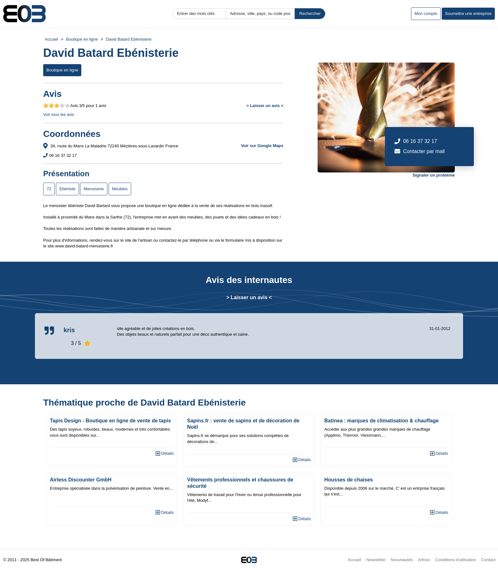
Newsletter (376, 559)
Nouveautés (402, 559)
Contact (488, 559)
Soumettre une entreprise (468, 13)
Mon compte (425, 13)
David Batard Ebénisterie (128, 39)
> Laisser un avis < (264, 105)
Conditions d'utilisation (455, 559)
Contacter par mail (424, 151)
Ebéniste (67, 188)
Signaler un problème (434, 175)
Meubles (120, 188)
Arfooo (424, 559)
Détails (165, 453)
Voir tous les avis (58, 114)
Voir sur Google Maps (262, 145)
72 (49, 188)
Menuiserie (94, 188)
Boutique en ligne (82, 39)
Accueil (51, 39)
